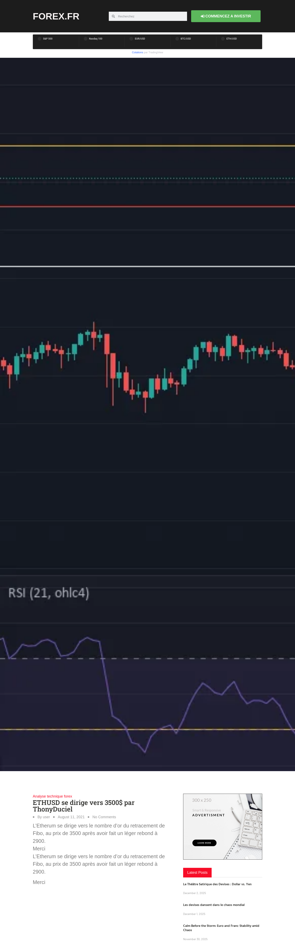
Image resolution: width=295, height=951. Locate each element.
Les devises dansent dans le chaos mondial (214, 904)
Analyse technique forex (52, 796)
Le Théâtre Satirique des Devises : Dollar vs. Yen (217, 884)
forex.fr (56, 16)
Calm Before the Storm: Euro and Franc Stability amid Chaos (221, 927)
